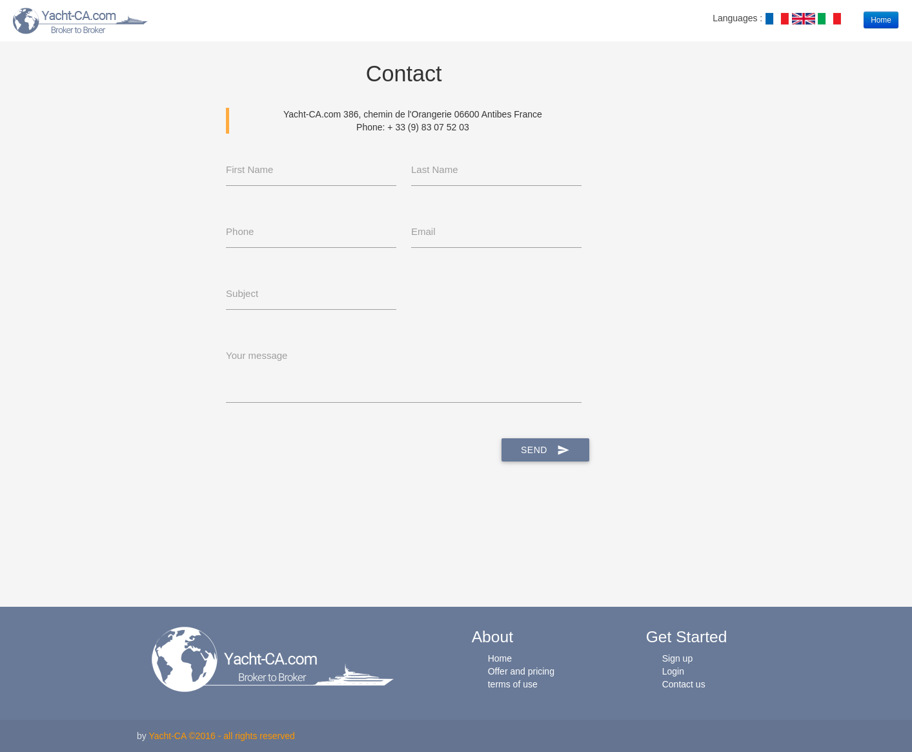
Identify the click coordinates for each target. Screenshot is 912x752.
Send (545, 450)
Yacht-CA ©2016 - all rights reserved (221, 736)
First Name (249, 169)
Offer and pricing (521, 671)
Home (881, 20)
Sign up (677, 658)
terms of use (513, 684)
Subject (242, 293)
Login (673, 671)
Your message (256, 355)
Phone (240, 231)
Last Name (434, 169)
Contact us (683, 684)
